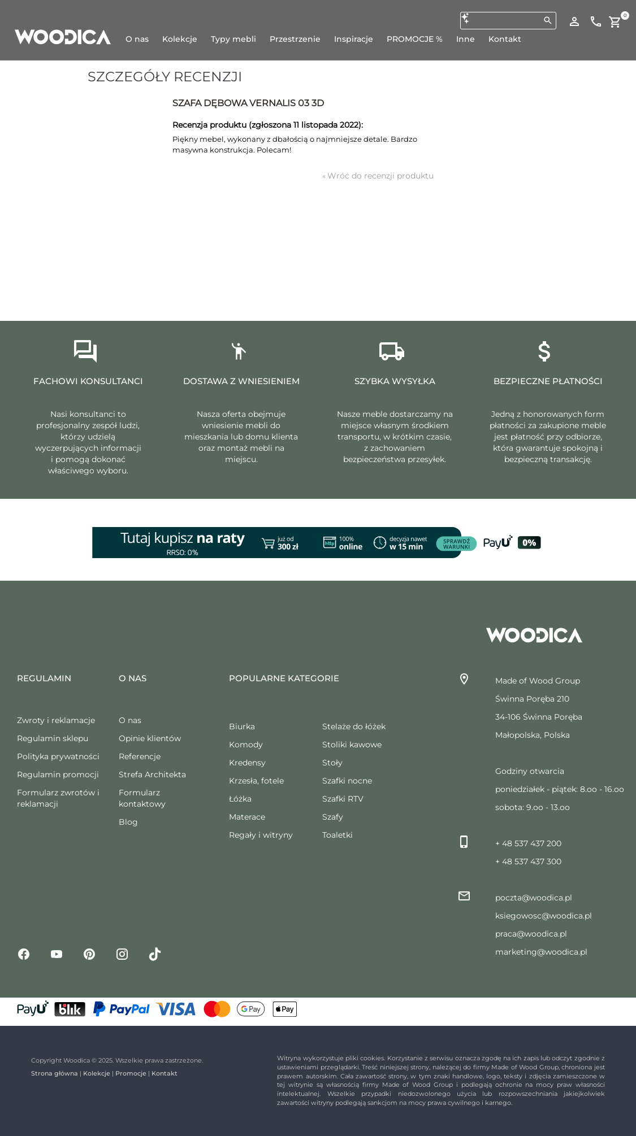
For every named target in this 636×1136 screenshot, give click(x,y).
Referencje (140, 756)
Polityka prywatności (58, 756)
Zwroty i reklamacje (56, 720)
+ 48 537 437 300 (528, 861)
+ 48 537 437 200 (528, 843)
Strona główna (54, 1073)
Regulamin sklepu (52, 738)
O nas (130, 720)
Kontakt (165, 1073)
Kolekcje (96, 1073)
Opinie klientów (150, 738)
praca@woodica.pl (531, 934)
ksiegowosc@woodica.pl (543, 916)
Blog (128, 822)
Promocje (130, 1073)
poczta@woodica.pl (533, 898)
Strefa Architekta (152, 774)
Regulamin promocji (58, 774)
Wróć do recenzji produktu (378, 176)
